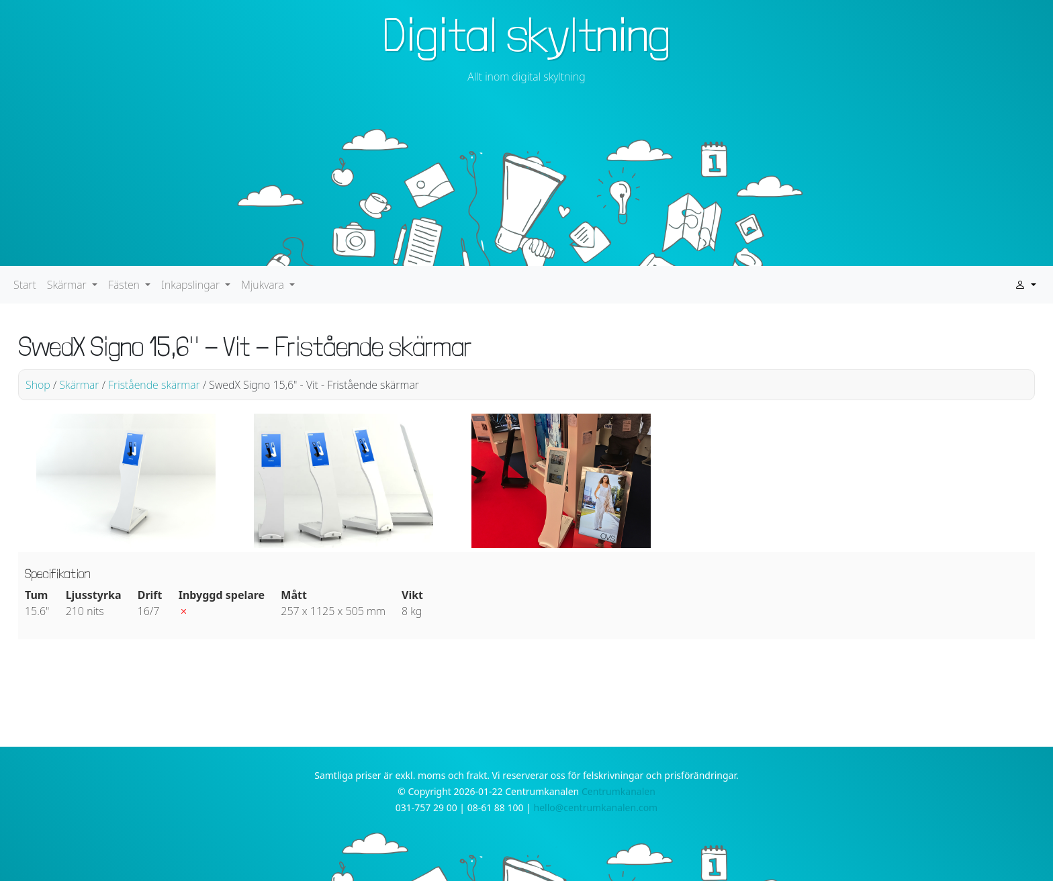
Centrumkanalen (618, 791)
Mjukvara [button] (264, 284)
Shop (38, 384)
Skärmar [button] (68, 284)
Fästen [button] (125, 284)
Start (24, 284)
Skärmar (79, 384)
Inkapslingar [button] (191, 284)
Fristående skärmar (154, 384)
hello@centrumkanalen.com (596, 807)
